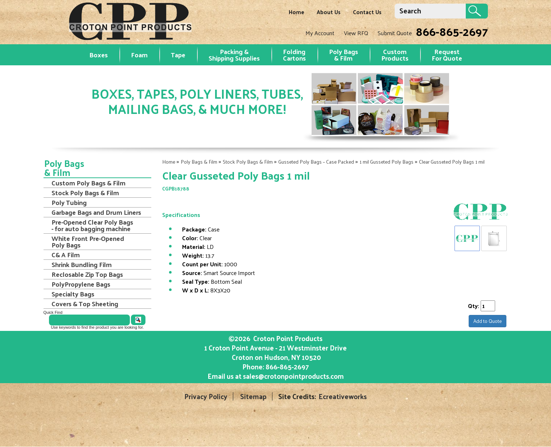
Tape (178, 55)
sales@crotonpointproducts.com (293, 376)
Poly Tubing (69, 202)
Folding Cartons (294, 54)
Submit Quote (395, 33)
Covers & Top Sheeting (85, 304)
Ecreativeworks (342, 396)
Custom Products (394, 54)
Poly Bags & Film (343, 54)
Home (296, 12)
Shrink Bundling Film (82, 264)
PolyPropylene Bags (81, 284)
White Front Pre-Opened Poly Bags (88, 241)
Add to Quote (487, 320)
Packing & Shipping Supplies (234, 54)
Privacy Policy (205, 396)
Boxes (98, 55)
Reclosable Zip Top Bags (87, 274)
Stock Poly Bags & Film (248, 161)
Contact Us (367, 12)
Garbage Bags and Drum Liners (96, 212)
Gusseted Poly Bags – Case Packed (316, 161)
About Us (329, 12)
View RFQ (356, 33)
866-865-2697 (452, 31)
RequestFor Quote (447, 54)
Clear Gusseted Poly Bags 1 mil (452, 161)
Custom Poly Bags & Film (89, 183)
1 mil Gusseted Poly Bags (386, 161)
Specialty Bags (73, 294)
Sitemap (253, 396)
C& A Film (66, 255)
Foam (139, 55)
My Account (319, 33)
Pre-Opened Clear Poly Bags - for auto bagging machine (92, 225)
